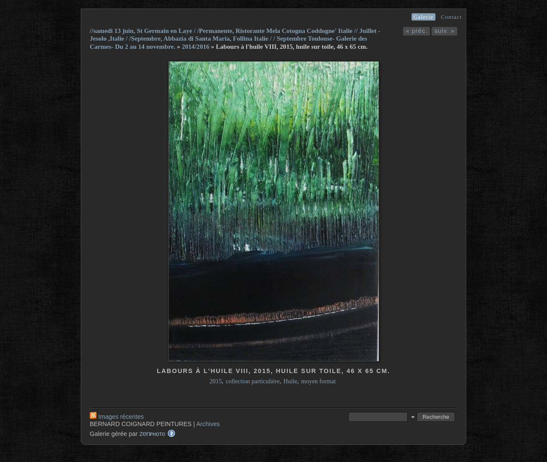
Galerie (423, 17)
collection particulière (252, 381)
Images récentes (117, 416)
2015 (215, 381)
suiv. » (444, 30)
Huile (290, 381)
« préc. (416, 30)
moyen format (318, 381)
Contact (451, 17)
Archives (208, 424)
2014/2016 (195, 46)
